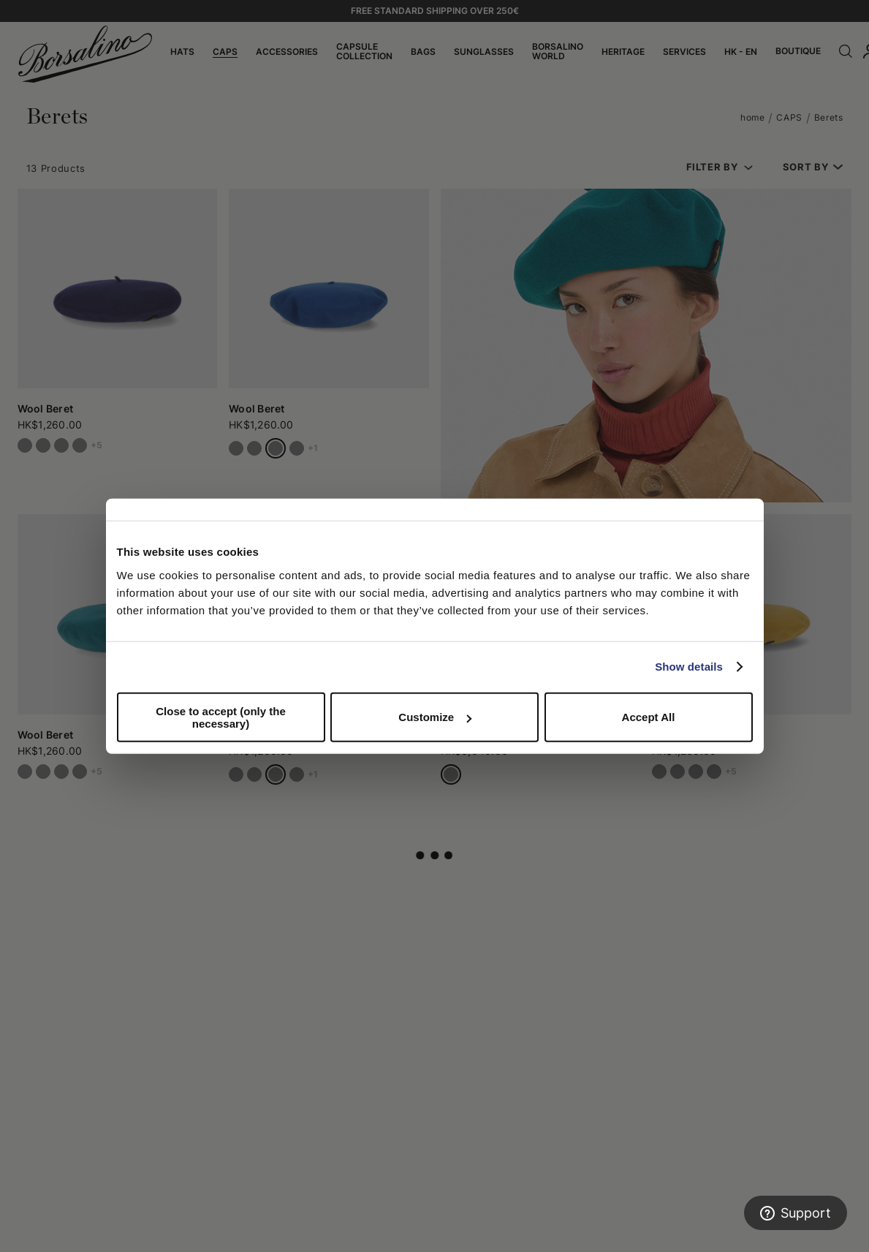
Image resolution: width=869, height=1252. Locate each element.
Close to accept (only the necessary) (221, 716)
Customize (434, 717)
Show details (689, 666)
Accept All (648, 717)
